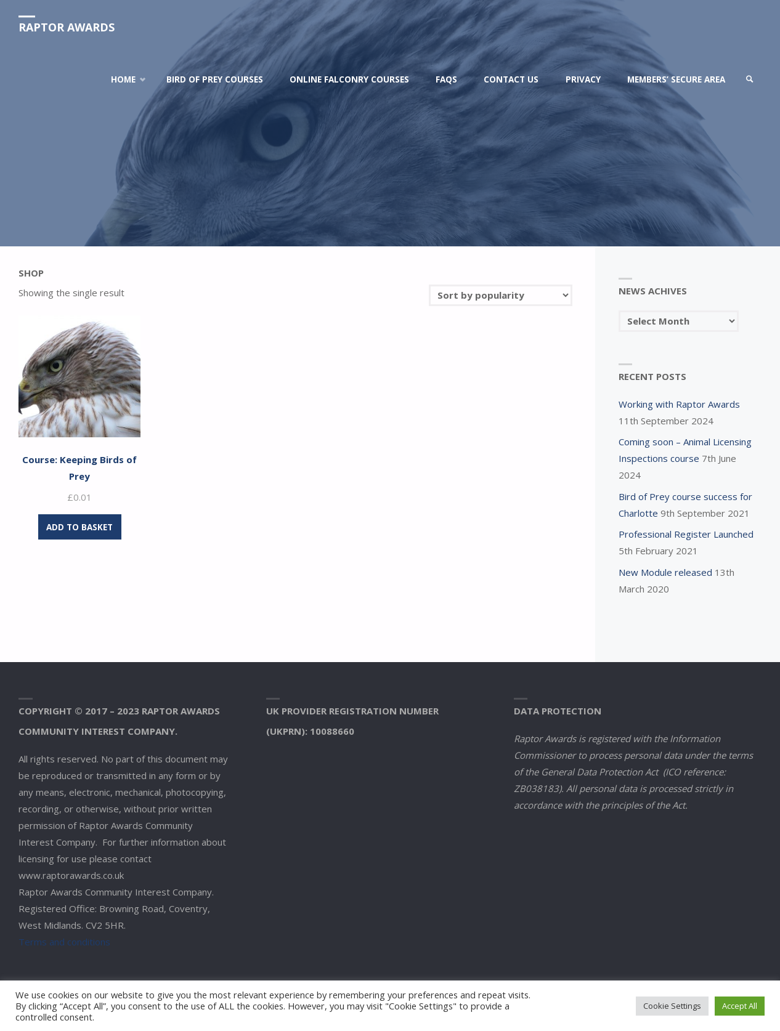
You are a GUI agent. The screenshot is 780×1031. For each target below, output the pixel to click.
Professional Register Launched (686, 534)
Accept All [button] (739, 1005)
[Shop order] (500, 296)
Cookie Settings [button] (672, 1005)
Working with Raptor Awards (679, 404)
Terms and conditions (64, 942)
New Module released (665, 572)
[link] (750, 79)
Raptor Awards (66, 27)
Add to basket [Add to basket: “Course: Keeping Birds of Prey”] (79, 527)
